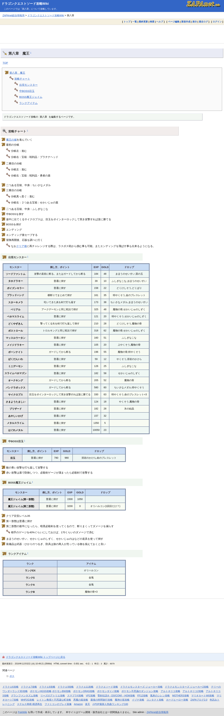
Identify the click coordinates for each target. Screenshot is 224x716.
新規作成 (185, 21)
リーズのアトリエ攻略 (52, 695)
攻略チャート (22, 78)
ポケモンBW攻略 (61, 691)
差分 (194, 21)
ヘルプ (159, 21)
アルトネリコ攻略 (170, 691)
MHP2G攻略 (27, 699)
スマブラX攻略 (75, 695)
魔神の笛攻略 (122, 699)
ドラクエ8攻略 (47, 686)
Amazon (78, 704)
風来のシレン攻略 (160, 695)
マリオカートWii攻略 (202, 695)
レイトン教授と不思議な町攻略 (54, 699)
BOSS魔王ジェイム (30, 96)
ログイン (217, 21)
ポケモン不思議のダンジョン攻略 (139, 691)
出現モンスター (28, 84)
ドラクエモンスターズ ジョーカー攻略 (141, 686)
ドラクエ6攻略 (10, 686)
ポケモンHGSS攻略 (40, 691)
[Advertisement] (112, 34)
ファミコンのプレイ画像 (58, 704)
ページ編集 (173, 21)
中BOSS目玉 (26, 90)
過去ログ (203, 21)
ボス (11, 676)
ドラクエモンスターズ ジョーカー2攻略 (187, 686)
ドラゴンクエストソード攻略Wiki (25, 3)
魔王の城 (11, 139)
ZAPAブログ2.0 (198, 699)
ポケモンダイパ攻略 (108, 691)
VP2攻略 (90, 695)
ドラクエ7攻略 (29, 686)
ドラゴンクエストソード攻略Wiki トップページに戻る (35, 657)
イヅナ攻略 (138, 699)
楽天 (87, 704)
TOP (5, 62)
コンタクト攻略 (155, 699)
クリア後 (21, 246)
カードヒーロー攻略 (177, 699)
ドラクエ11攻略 (84, 686)
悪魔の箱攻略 (80, 699)
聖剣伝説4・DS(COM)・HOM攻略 (116, 695)
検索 (152, 21)
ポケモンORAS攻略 (84, 691)
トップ (127, 21)
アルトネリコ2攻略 (193, 691)
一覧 (134, 21)
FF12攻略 (142, 695)
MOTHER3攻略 (180, 695)
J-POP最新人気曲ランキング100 (110, 704)
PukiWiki (22, 712)
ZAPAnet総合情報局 (13, 15)
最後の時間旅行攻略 (101, 699)
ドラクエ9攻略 (66, 686)
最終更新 (143, 21)
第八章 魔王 (17, 72)
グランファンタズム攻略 (24, 695)
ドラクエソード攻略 (107, 686)
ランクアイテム (28, 103)
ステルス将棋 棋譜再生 (29, 704)
